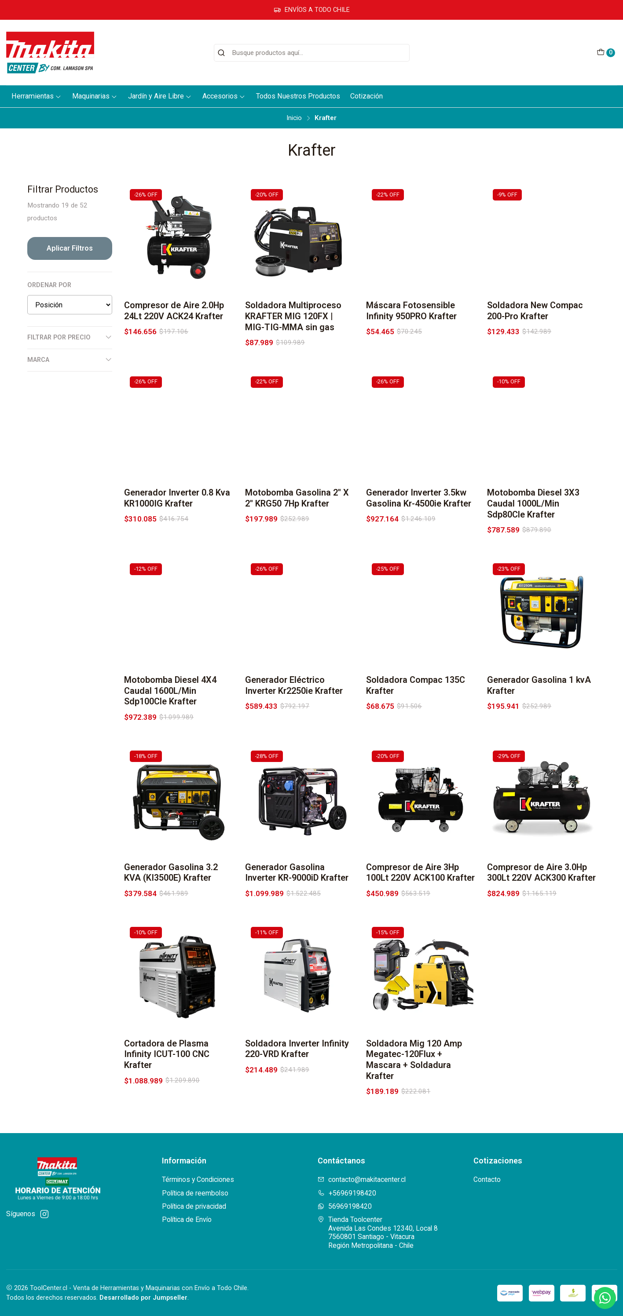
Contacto (487, 1179)
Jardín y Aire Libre (160, 96)
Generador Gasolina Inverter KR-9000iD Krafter (296, 915)
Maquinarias (94, 96)
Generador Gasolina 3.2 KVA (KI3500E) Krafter (171, 915)
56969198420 (345, 1206)
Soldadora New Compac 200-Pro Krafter (535, 310)
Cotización (366, 96)
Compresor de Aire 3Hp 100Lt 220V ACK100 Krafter (420, 915)
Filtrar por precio (69, 337)
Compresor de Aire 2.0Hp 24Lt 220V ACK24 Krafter (174, 310)
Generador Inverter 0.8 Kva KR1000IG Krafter (177, 540)
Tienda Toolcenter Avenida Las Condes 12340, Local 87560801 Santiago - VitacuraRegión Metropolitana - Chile (378, 1232)
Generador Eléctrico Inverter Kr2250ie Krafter (294, 728)
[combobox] (312, 53)
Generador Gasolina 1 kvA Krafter (539, 728)
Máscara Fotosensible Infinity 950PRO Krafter (411, 310)
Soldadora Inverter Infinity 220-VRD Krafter (297, 1091)
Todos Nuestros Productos (298, 96)
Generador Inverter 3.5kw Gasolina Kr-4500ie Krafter (418, 540)
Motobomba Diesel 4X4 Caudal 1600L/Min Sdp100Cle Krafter (170, 734)
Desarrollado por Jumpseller (143, 1297)
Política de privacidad (194, 1206)
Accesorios (224, 96)
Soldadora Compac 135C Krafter (415, 728)
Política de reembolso (195, 1193)
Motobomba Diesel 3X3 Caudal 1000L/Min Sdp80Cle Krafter (533, 546)
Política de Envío (187, 1219)
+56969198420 (347, 1193)
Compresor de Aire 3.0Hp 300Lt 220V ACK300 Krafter (541, 915)
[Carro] (605, 52)
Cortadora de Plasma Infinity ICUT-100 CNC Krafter (166, 1097)
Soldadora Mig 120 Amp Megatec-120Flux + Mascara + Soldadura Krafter (414, 1102)
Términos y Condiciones (198, 1179)
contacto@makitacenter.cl (362, 1179)
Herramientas (36, 96)
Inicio (294, 118)
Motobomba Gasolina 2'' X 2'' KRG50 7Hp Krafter (297, 540)
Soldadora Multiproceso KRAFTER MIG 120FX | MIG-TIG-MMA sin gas (293, 316)
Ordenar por (49, 285)
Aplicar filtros (70, 248)
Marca (69, 360)
